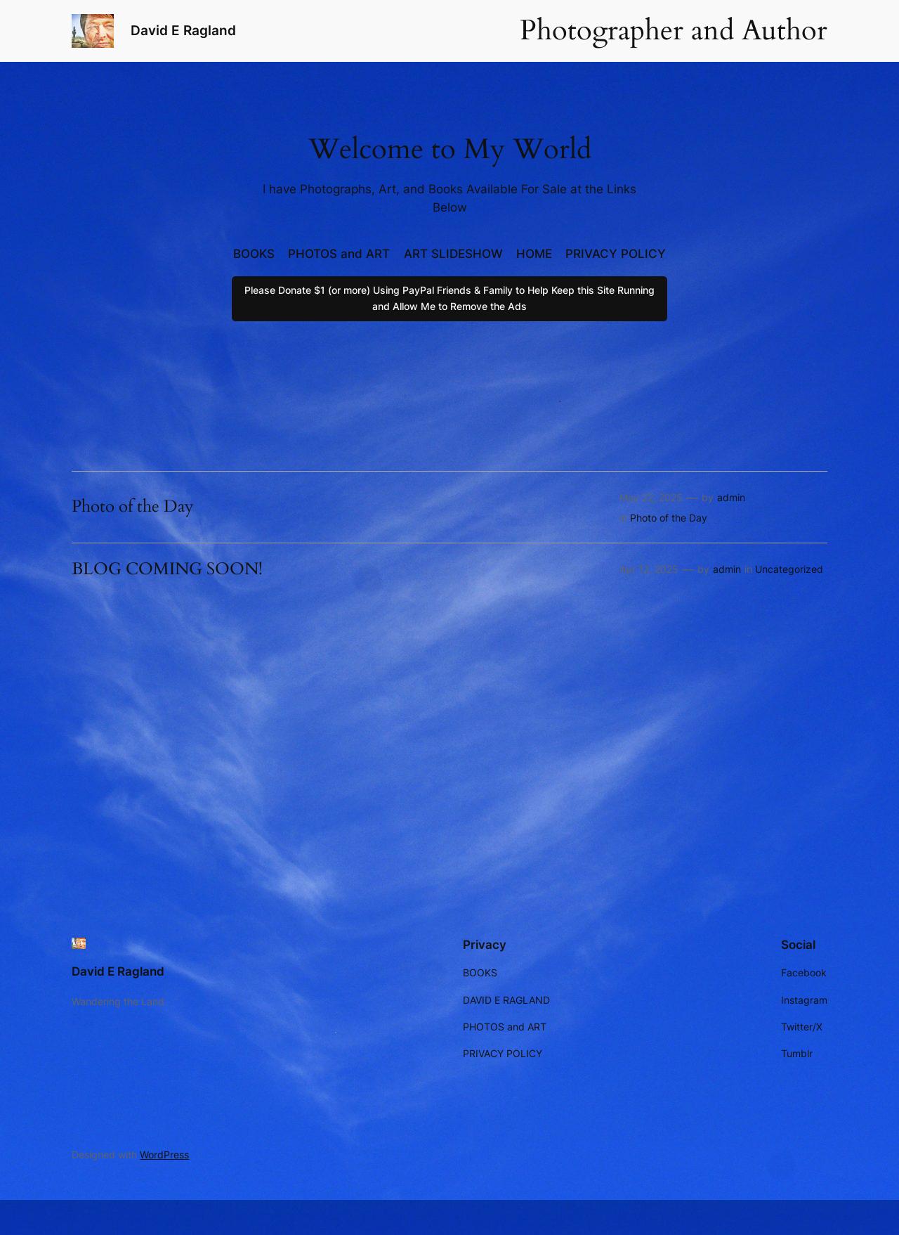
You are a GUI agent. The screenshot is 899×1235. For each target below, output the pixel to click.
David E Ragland (183, 30)
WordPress (164, 1154)
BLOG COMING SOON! (167, 569)
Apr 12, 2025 (648, 569)
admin (731, 497)
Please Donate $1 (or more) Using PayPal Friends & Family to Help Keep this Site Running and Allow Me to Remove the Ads (449, 297)
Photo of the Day (133, 507)
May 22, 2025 (651, 497)
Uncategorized (789, 569)
